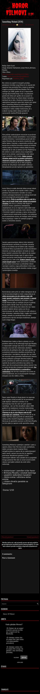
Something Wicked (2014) (12, 22)
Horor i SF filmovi (9, 614)
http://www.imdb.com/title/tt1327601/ (15, 74)
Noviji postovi (7, 537)
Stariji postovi (32, 537)
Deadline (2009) (18, 79)
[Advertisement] (20, 517)
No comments (29, 24)
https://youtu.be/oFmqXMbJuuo (18, 76)
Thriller (20, 24)
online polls (20, 662)
